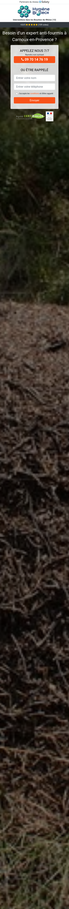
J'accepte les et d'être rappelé (36, 93)
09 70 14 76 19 (34, 60)
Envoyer (34, 100)
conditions (34, 93)
